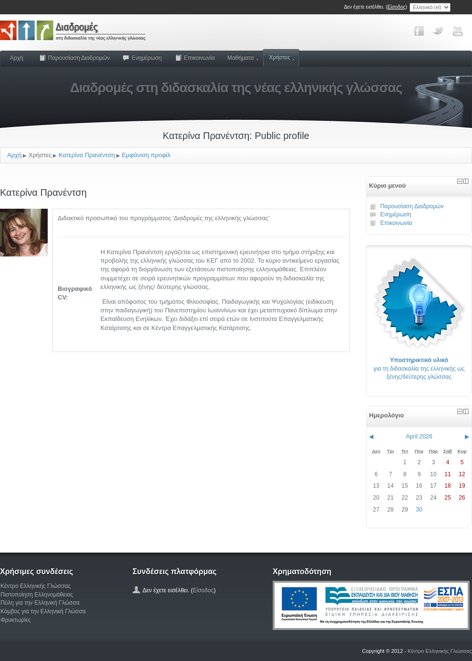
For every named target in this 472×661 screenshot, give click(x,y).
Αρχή (16, 57)
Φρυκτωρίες (15, 620)
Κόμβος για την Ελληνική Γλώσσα (43, 611)
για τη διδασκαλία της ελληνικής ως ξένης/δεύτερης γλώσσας (418, 368)
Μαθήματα (242, 57)
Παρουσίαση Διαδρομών (74, 58)
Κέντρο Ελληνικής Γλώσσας (35, 586)
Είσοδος (397, 7)
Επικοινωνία (194, 58)
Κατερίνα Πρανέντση (87, 155)
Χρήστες (281, 57)
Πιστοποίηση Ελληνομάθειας (36, 594)
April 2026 (419, 436)
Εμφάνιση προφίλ (146, 155)
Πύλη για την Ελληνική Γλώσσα (40, 602)
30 (419, 509)
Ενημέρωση (142, 58)
